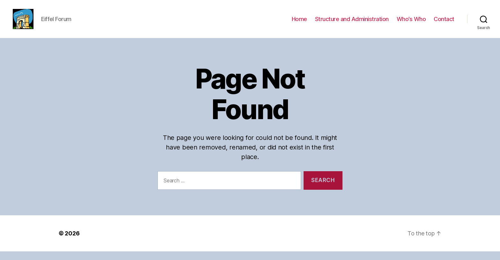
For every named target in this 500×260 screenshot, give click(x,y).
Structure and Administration (352, 23)
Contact (444, 23)
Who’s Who (411, 23)
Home (299, 23)
